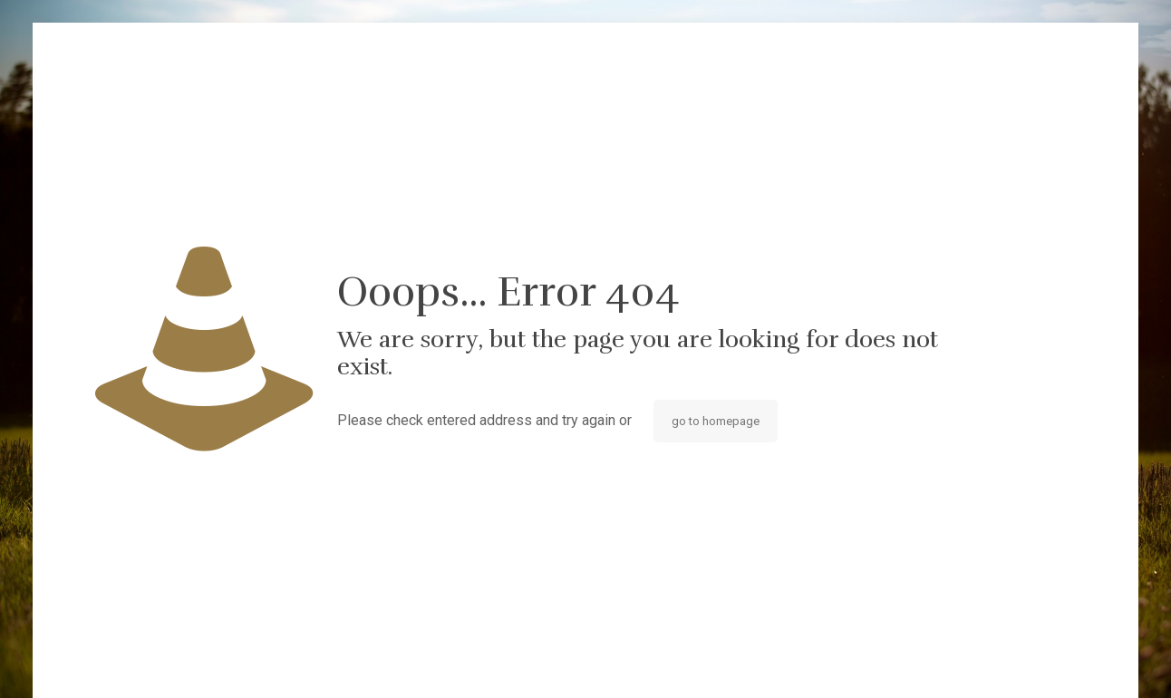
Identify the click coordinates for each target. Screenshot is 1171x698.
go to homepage (716, 421)
